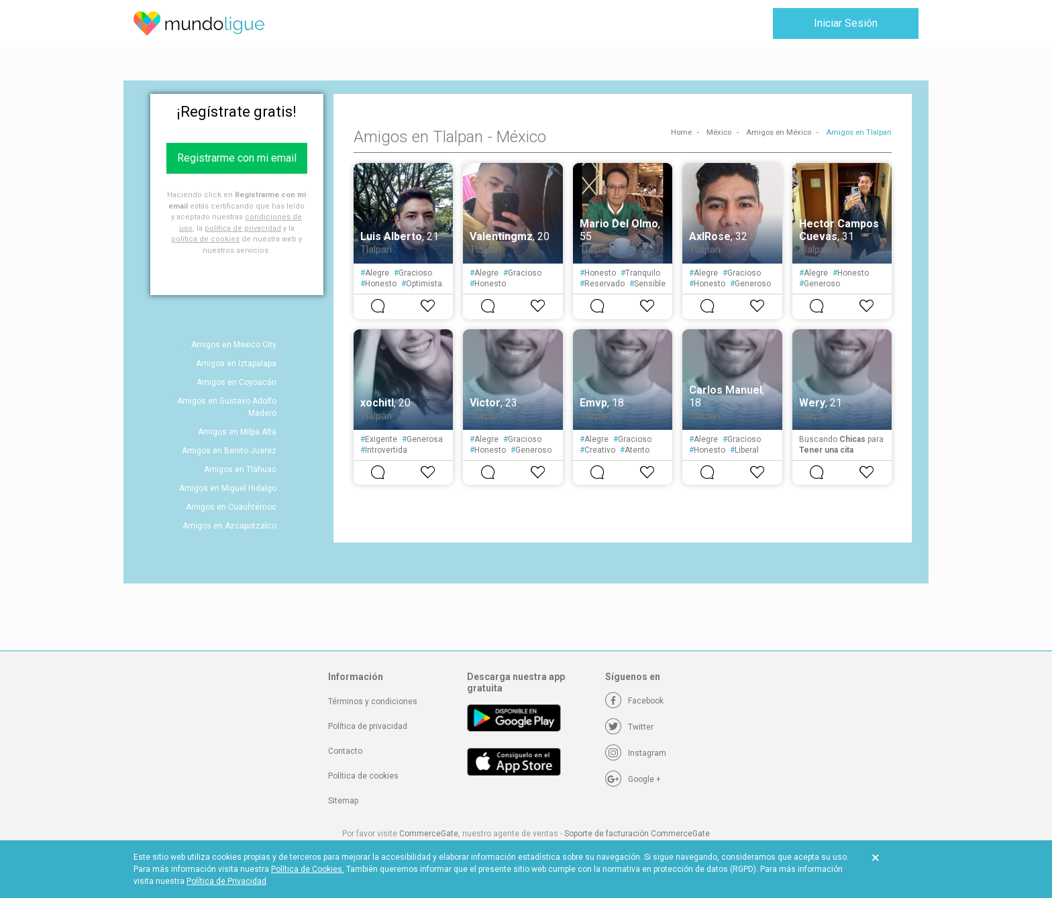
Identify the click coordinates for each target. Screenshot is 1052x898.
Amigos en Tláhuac (240, 469)
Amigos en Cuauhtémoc (231, 507)
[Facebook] (634, 701)
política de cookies (205, 239)
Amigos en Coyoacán (236, 382)
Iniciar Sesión (846, 23)
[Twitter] (629, 727)
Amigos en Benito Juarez (229, 450)
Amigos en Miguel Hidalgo (227, 488)
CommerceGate (428, 833)
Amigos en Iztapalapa (236, 363)
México (718, 132)
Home (681, 132)
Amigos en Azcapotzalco (229, 525)
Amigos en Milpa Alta (237, 432)
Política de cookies (363, 776)
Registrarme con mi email (237, 158)
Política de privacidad (367, 726)
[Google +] (633, 779)
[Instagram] (635, 753)
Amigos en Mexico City (233, 344)
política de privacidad (243, 228)
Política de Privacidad (226, 881)
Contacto (345, 751)
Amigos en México (778, 132)
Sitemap (343, 800)
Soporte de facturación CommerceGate (637, 833)
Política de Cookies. (307, 869)
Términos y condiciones (372, 701)
